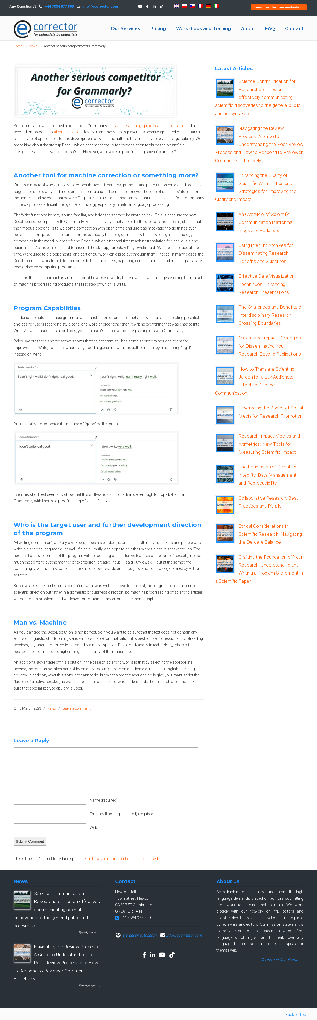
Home (18, 46)
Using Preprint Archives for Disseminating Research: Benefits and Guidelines (266, 253)
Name (104, 800)
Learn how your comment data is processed (120, 859)
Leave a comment (76, 708)
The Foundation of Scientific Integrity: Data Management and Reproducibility (268, 475)
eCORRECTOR (46, 29)
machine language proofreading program (147, 126)
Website (96, 827)
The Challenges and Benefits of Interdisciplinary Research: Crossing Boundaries (271, 315)
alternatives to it (67, 132)
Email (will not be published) (122, 814)
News (33, 46)
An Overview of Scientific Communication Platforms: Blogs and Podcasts (266, 222)
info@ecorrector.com (100, 6)
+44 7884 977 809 (59, 6)
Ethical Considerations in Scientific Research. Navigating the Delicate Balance (270, 534)
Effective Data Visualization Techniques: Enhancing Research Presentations (267, 284)
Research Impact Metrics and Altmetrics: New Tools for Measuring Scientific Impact (269, 444)
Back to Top (295, 1014)
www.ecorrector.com (138, 935)
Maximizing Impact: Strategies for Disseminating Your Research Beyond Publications (270, 346)
